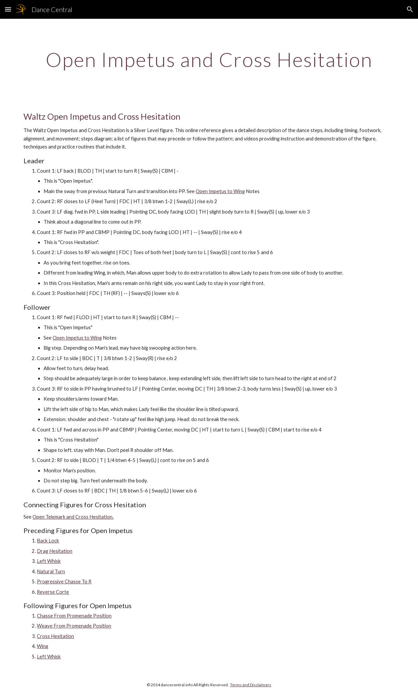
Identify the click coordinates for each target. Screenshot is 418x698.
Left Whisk (49, 561)
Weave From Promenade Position (74, 626)
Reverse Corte (53, 592)
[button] (8, 9)
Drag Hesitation (54, 551)
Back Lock (48, 540)
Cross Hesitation (55, 636)
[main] (209, 59)
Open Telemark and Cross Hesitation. (73, 517)
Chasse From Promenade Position (74, 616)
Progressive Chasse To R (64, 581)
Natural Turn (51, 571)
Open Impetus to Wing (220, 191)
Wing (42, 646)
